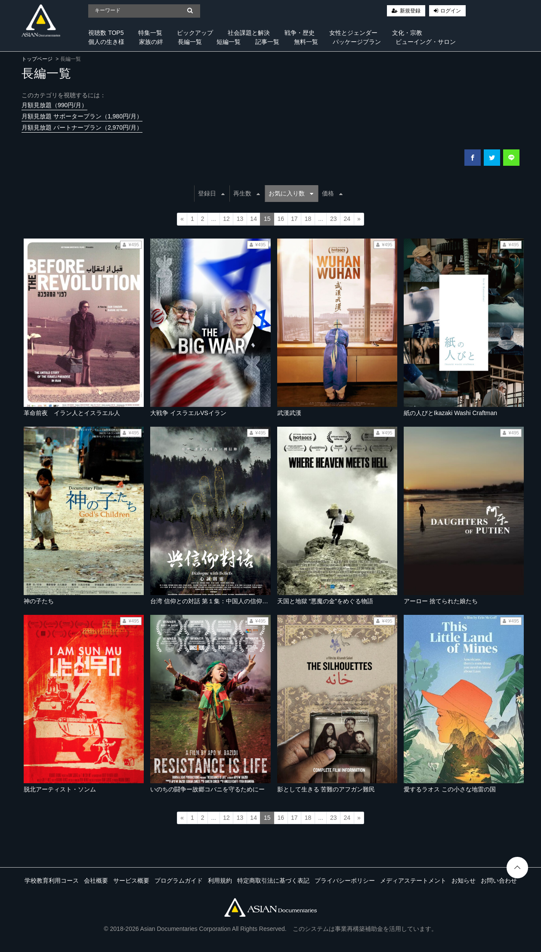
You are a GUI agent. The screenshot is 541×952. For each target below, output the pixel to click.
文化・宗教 (407, 32)
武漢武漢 (289, 412)
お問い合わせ (499, 880)
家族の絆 (151, 41)
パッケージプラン (357, 41)
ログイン (450, 11)
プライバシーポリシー (345, 880)
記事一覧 (267, 41)
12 (226, 218)
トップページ (37, 59)
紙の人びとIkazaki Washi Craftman (450, 412)
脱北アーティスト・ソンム (60, 789)
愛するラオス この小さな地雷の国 (450, 789)
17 (294, 218)
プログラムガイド (179, 880)
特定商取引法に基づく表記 (273, 880)
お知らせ (463, 880)
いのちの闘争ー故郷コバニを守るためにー (207, 789)
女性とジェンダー (353, 32)
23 (333, 218)
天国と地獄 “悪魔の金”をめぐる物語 (325, 601)
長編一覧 (190, 41)
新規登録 (410, 11)
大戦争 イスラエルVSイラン (188, 412)
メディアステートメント (413, 880)
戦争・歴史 (299, 32)
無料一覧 (306, 41)
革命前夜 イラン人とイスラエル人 (72, 412)
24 (346, 218)
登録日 (211, 193)
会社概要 (96, 880)
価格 (332, 193)
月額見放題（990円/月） (54, 105)
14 (253, 218)
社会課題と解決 (249, 32)
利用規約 (220, 880)
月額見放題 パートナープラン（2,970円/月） (82, 127)
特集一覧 (150, 32)
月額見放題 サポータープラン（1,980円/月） (82, 116)
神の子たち (39, 601)
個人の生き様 (106, 41)
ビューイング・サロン (426, 41)
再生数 (246, 193)
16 (281, 218)
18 (308, 218)
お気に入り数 (291, 193)
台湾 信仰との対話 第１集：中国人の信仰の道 (212, 601)
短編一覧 (228, 41)
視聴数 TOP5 (106, 32)
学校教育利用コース (52, 880)
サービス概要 (131, 880)
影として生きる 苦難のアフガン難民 (326, 789)
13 (240, 218)
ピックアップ (195, 32)
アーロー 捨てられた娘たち (441, 601)
